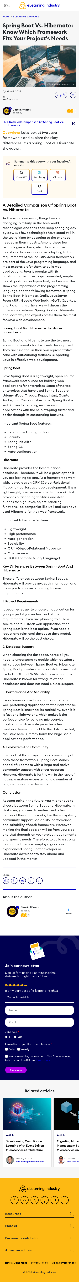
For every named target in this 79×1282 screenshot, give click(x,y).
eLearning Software (26, 16)
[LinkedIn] (35, 1200)
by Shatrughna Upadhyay (30, 1161)
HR (9, 1037)
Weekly (23, 1049)
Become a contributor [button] (39, 1238)
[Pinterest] (55, 1200)
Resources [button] (39, 1214)
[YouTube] (45, 1200)
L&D (19, 1037)
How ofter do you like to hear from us (28, 1044)
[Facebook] (15, 1200)
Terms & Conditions (15, 1262)
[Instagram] (65, 1200)
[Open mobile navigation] (6, 5)
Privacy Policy (39, 1262)
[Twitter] (25, 1200)
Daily (10, 1049)
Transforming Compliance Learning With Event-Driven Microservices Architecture (25, 1145)
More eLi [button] (39, 1226)
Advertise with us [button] (39, 1250)
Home (6, 16)
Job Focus (12, 1031)
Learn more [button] (43, 1060)
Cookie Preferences (64, 1262)
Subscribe (16, 1070)
